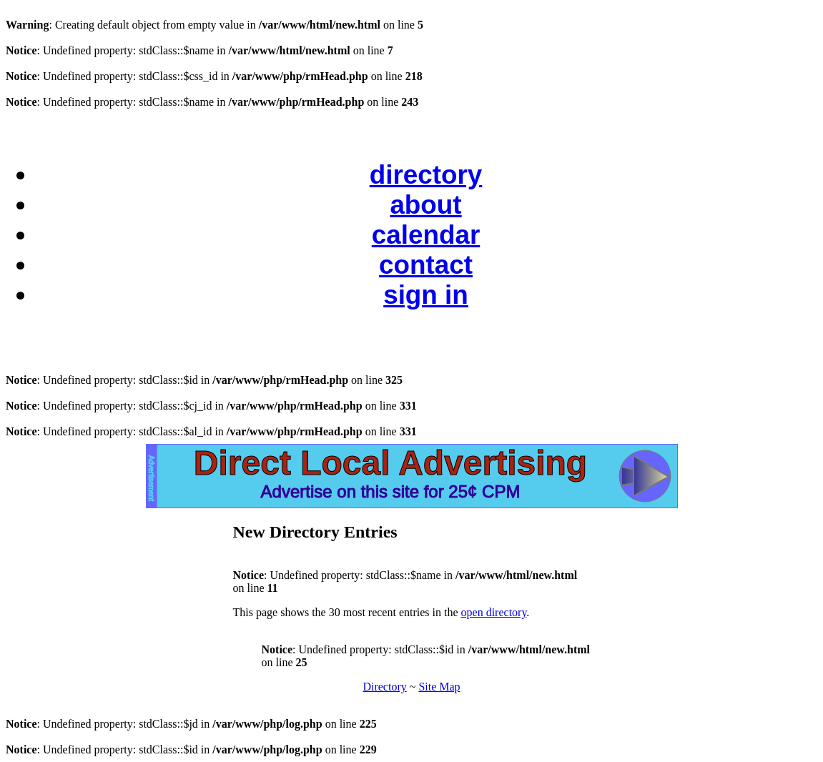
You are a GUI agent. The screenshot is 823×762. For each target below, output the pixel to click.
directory (426, 174)
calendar (426, 234)
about (425, 204)
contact (426, 264)
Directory (384, 687)
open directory (494, 612)
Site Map (439, 687)
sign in (425, 295)
